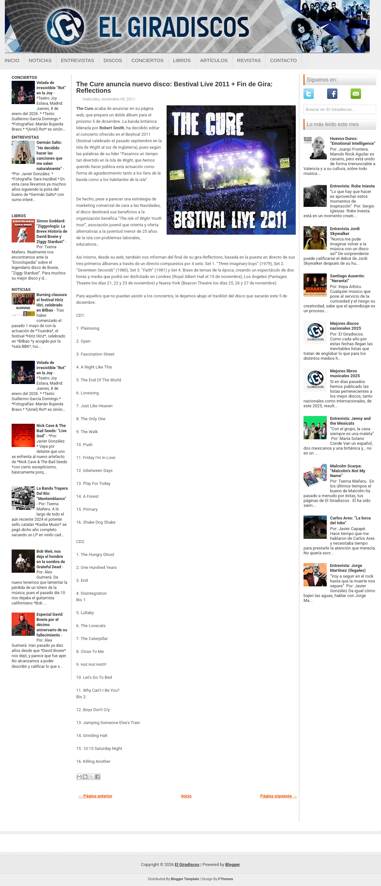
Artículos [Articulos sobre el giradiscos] (214, 60)
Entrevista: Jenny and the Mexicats (350, 421)
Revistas (249, 60)
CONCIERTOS (24, 77)
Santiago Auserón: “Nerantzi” (347, 278)
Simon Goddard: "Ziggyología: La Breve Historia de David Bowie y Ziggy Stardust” (51, 231)
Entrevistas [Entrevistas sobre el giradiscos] (77, 60)
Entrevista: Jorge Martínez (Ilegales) (348, 568)
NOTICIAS (21, 289)
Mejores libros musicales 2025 (345, 373)
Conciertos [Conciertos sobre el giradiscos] (147, 60)
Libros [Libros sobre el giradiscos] (182, 60)
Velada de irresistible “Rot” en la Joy (51, 87)
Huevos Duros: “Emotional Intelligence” (353, 141)
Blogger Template (185, 879)
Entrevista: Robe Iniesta (352, 186)
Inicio (12, 60)
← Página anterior (95, 796)
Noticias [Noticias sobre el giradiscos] (40, 60)
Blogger (232, 864)
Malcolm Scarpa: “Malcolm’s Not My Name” (347, 471)
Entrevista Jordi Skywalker (345, 231)
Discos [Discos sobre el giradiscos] (113, 60)
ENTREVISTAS (25, 137)
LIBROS (19, 215)
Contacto (283, 60)
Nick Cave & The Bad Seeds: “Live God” (51, 430)
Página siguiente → (278, 796)
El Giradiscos (187, 864)
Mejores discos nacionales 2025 (345, 326)
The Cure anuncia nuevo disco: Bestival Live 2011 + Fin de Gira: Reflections (174, 87)
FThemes (225, 879)
